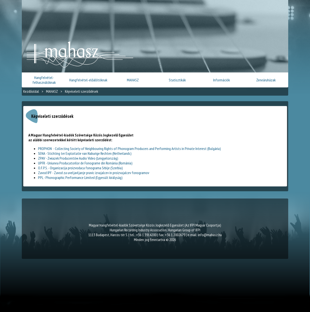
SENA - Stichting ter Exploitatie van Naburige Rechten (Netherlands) (85, 153)
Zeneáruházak (266, 80)
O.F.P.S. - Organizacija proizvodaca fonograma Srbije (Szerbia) (80, 167)
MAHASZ (133, 80)
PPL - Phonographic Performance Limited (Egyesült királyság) (80, 177)
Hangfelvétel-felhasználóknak (44, 80)
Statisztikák (177, 80)
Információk (221, 80)
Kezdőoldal (31, 91)
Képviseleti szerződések (81, 91)
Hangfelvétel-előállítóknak (88, 80)
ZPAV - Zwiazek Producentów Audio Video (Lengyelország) (78, 158)
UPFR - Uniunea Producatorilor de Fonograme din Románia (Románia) (85, 163)
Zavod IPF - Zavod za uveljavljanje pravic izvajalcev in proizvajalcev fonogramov (93, 172)
